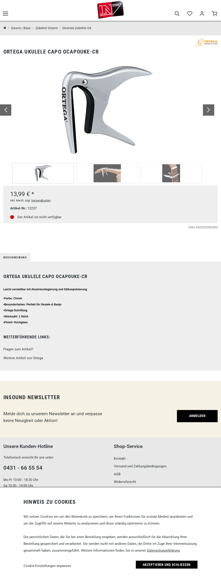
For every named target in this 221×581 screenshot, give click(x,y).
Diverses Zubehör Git (76, 28)
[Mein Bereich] (202, 14)
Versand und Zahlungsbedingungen (140, 466)
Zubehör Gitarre (46, 28)
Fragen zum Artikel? (18, 349)
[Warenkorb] (214, 14)
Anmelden (197, 416)
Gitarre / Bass (21, 28)
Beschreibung (15, 257)
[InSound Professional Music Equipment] (4, 28)
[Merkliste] (189, 14)
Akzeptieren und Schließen (167, 565)
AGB (117, 474)
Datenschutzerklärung (163, 550)
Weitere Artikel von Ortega (23, 358)
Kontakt (120, 459)
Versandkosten (41, 200)
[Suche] (177, 14)
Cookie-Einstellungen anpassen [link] (47, 566)
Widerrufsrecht (125, 482)
